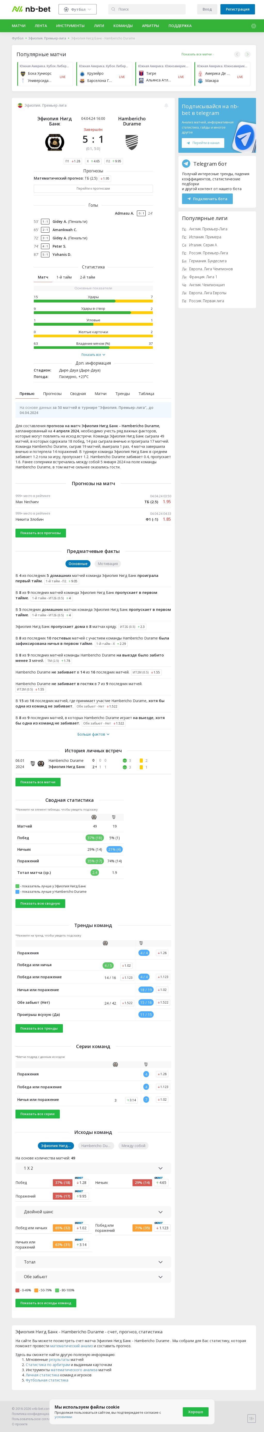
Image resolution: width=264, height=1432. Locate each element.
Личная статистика (42, 1381)
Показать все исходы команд (45, 1309)
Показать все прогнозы (40, 539)
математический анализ (71, 1351)
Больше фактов (93, 740)
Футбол (17, 38)
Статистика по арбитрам (48, 1370)
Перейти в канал (203, 142)
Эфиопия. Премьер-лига (47, 38)
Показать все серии (37, 1120)
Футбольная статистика (47, 1386)
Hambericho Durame (132, 121)
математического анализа (74, 1376)
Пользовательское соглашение (36, 1419)
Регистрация (238, 9)
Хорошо (195, 1411)
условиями (63, 1416)
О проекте (20, 1424)
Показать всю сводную (40, 909)
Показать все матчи (37, 788)
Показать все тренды (39, 1034)
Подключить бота (207, 198)
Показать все (93, 355)
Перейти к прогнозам (93, 188)
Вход (207, 9)
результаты (59, 1365)
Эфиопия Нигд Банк (54, 121)
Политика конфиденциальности (37, 1414)
